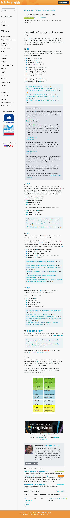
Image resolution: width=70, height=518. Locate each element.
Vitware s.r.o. (36, 512)
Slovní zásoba (5, 82)
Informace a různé (7, 65)
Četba (3, 52)
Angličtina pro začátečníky (5, 44)
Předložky (38, 10)
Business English (6, 48)
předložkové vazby (49, 10)
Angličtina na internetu (8, 40)
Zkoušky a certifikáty (7, 102)
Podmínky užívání (27, 514)
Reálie (3, 75)
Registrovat (4, 25)
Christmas (4, 62)
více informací (40, 437)
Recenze (4, 79)
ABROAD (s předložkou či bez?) (39, 352)
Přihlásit (3, 22)
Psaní (3, 72)
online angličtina (46, 434)
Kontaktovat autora (32, 463)
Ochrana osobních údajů (41, 514)
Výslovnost (4, 96)
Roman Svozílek (52, 446)
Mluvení (3, 69)
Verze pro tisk (60, 491)
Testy (2, 89)
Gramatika (4, 58)
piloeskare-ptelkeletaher (57, 498)
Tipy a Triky (4, 92)
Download (4, 55)
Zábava (3, 99)
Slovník (3, 85)
